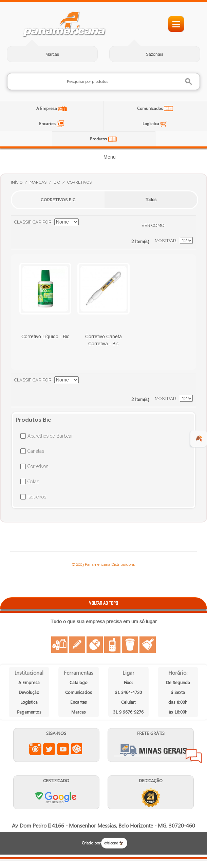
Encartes (48, 123)
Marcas (52, 54)
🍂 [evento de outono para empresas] (198, 438)
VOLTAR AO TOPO (103, 603)
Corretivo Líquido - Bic (45, 336)
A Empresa (47, 108)
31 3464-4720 (128, 692)
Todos (151, 199)
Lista (184, 225)
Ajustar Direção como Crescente (85, 222)
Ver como (153, 225)
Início (16, 182)
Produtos (99, 139)
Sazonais (154, 54)
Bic (57, 182)
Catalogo (79, 682)
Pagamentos (29, 711)
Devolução (29, 692)
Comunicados (150, 108)
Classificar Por (33, 222)
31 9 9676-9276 (128, 711)
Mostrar (165, 240)
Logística (151, 123)
